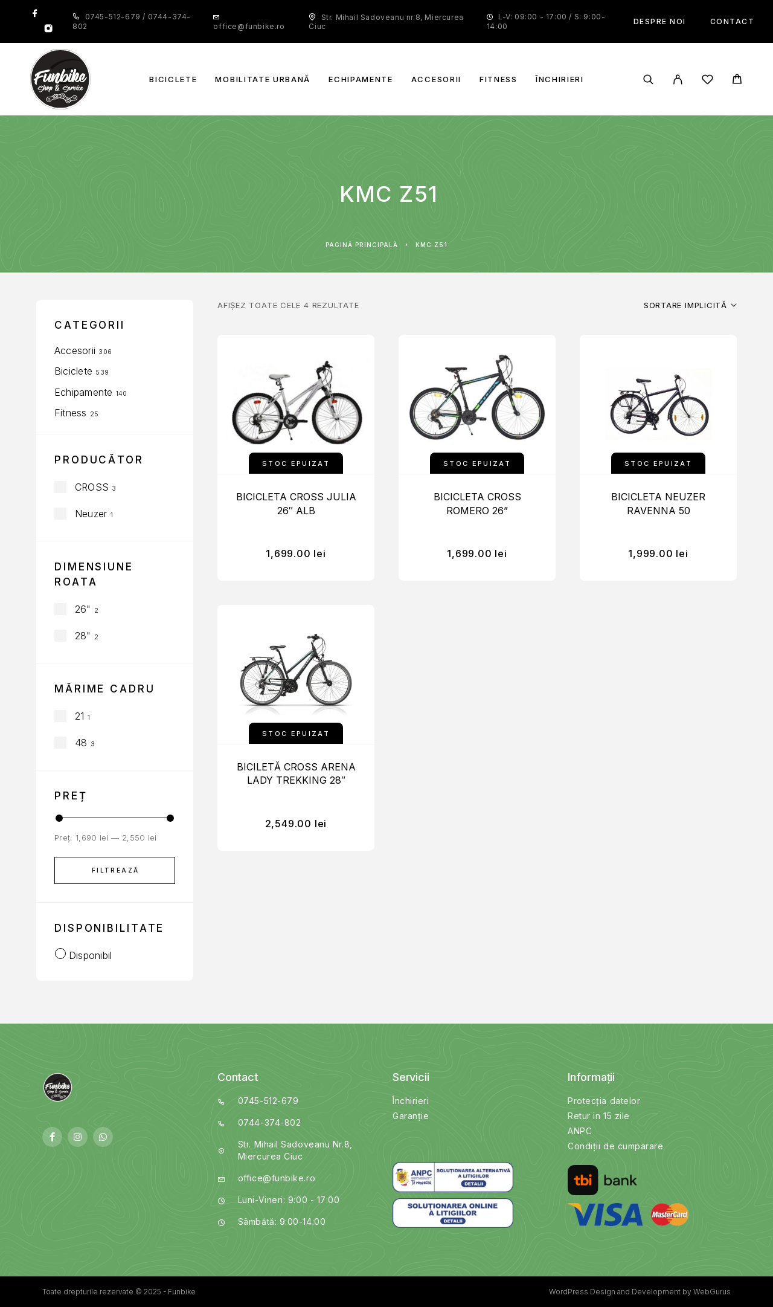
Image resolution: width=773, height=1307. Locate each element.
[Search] (648, 79)
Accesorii (436, 79)
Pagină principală (362, 244)
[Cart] (737, 81)
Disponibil (90, 955)
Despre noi (659, 21)
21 (79, 716)
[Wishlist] (707, 81)
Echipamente (361, 79)
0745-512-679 (114, 16)
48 (81, 743)
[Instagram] (48, 29)
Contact (732, 21)
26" (83, 609)
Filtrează (116, 870)
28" (83, 636)
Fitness (499, 79)
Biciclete (173, 79)
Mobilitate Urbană (262, 79)
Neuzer (91, 514)
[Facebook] (35, 14)
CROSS (92, 487)
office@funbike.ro (248, 26)
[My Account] (678, 79)
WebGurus (712, 1291)
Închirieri (560, 79)
